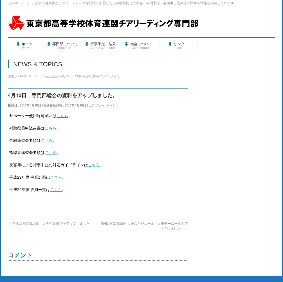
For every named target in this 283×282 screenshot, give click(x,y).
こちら (62, 115)
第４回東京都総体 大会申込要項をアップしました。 (50, 224)
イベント (113, 105)
